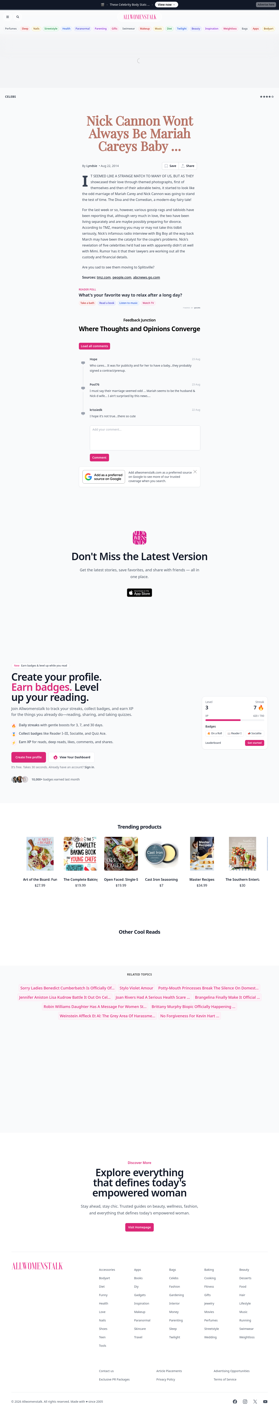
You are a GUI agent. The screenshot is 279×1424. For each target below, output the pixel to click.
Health (66, 28)
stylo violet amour (136, 987)
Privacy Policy (165, 1379)
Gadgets (140, 1295)
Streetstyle (50, 28)
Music (158, 28)
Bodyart (269, 28)
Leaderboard (213, 743)
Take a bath (87, 303)
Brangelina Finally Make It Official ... (227, 997)
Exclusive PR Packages (114, 1379)
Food (242, 1286)
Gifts (114, 28)
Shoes (103, 1329)
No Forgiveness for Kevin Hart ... (189, 1015)
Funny (103, 1295)
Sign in (89, 767)
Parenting (100, 28)
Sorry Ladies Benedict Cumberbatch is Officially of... (67, 987)
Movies (209, 1312)
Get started (254, 743)
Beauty (196, 28)
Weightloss (230, 28)
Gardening (176, 1295)
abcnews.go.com (146, 277)
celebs (10, 97)
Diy (136, 1286)
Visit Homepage (139, 1227)
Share (187, 166)
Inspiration (211, 28)
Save (170, 166)
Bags (245, 28)
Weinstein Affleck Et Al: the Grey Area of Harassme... (107, 1015)
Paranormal (82, 28)
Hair (242, 1295)
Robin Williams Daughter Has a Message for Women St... (95, 1006)
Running (245, 1320)
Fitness (209, 1286)
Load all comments (94, 346)
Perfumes (11, 28)
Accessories (107, 1270)
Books (138, 1278)
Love (102, 1312)
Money (174, 1312)
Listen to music (128, 303)
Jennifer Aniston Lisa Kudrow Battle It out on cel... (65, 997)
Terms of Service (225, 1379)
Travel (138, 1337)
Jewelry (209, 1303)
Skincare (140, 1329)
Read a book (106, 303)
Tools (102, 1346)
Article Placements (169, 1371)
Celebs (173, 1278)
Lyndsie (91, 166)
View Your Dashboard (71, 757)
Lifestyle (245, 1303)
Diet (169, 28)
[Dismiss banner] (195, 471)
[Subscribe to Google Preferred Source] (103, 477)
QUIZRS (197, 308)
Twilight (181, 28)
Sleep (25, 28)
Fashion (174, 1286)
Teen (102, 1337)
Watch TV (148, 303)
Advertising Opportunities (232, 1371)
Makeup (145, 28)
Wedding (210, 1337)
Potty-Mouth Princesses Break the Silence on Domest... (208, 987)
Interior (174, 1303)
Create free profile (29, 757)
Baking (209, 1270)
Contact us (106, 1371)
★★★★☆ (267, 97)
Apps (256, 28)
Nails (36, 28)
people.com (121, 277)
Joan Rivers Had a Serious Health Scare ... (153, 997)
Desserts (245, 1278)
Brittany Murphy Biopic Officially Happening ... (193, 1006)
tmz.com (104, 277)
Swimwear (128, 28)
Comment (99, 457)
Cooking (210, 1278)
